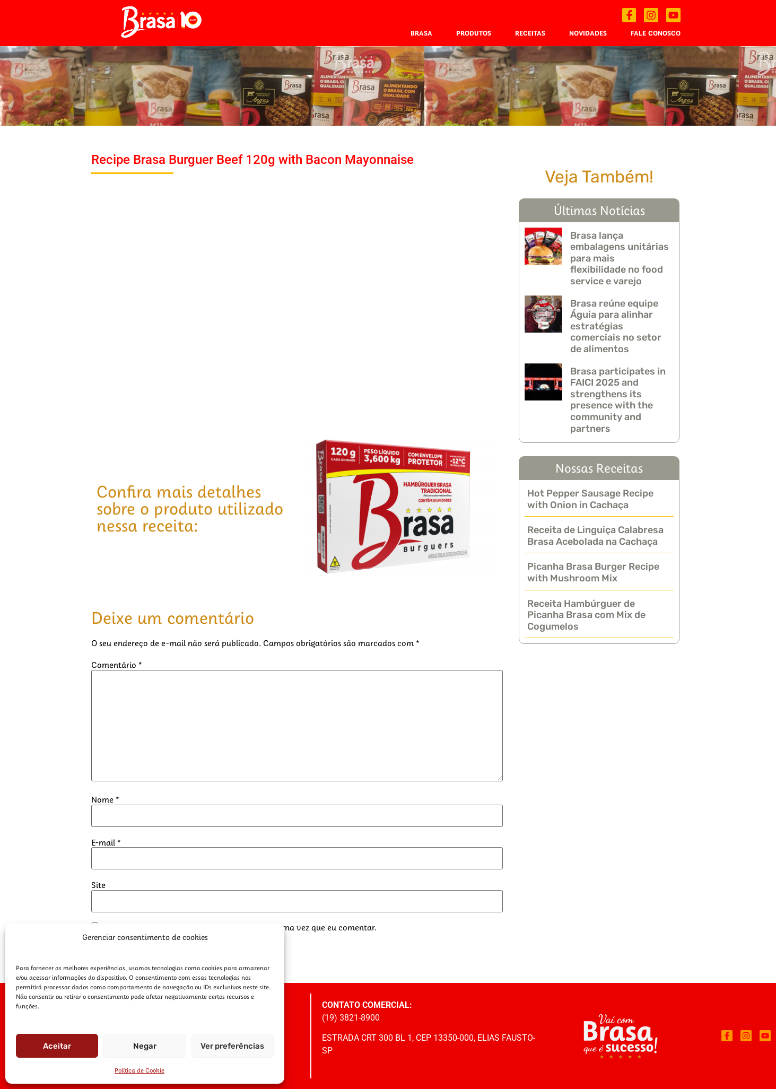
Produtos (473, 33)
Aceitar (57, 1046)
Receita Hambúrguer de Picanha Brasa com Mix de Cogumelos (586, 615)
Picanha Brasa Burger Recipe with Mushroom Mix (593, 572)
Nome (105, 799)
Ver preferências (232, 1046)
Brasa (421, 33)
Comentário (116, 664)
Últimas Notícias (599, 210)
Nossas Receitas (599, 468)
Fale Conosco (656, 33)
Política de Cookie (139, 1070)
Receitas (530, 33)
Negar (144, 1046)
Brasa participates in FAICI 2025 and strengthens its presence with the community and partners (618, 399)
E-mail (106, 842)
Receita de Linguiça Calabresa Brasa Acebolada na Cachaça (595, 535)
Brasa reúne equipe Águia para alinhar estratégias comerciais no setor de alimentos (615, 326)
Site (98, 885)
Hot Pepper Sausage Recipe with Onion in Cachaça (590, 499)
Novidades (588, 33)
